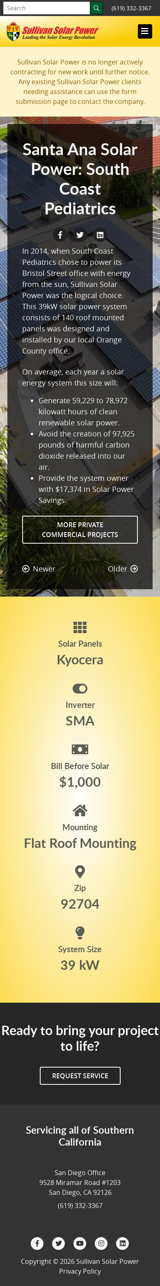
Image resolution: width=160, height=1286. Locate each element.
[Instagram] (102, 1242)
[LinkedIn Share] (100, 234)
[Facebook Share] (61, 234)
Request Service (80, 1075)
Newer (38, 569)
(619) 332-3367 (131, 8)
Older (123, 569)
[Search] (96, 8)
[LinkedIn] (123, 1242)
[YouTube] (80, 1242)
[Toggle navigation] (144, 31)
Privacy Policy (80, 1271)
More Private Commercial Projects (80, 529)
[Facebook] (38, 1242)
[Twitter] (59, 1242)
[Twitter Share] (81, 234)
